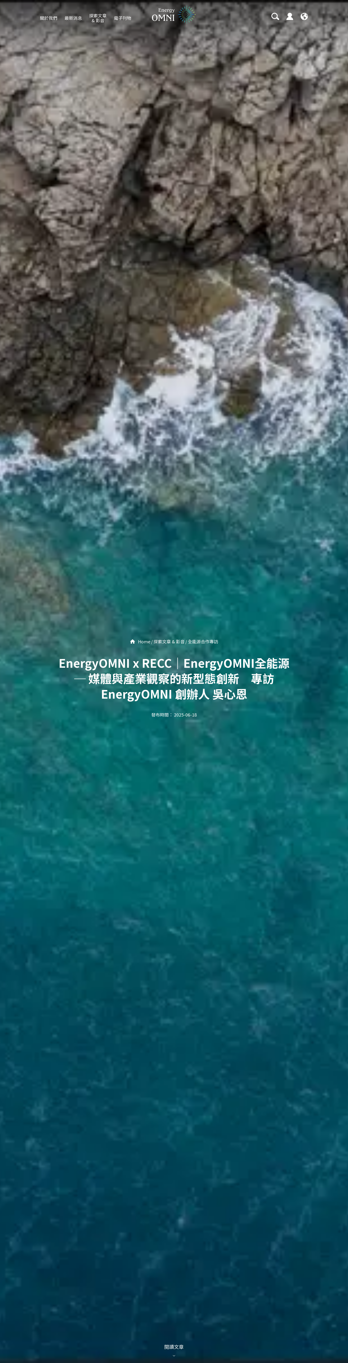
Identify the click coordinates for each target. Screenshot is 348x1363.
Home (140, 641)
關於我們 (48, 17)
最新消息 (73, 17)
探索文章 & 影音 (98, 18)
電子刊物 (122, 17)
